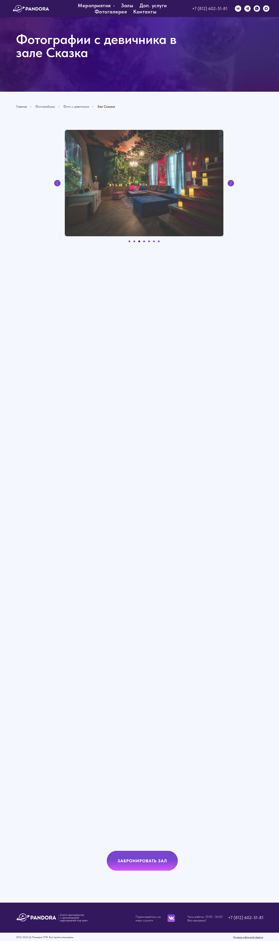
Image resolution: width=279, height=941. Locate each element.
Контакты (144, 12)
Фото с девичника (76, 106)
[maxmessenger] (266, 8)
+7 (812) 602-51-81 (209, 8)
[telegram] (247, 8)
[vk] (238, 8)
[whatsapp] (257, 8)
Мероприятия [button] (95, 5)
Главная (21, 106)
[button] (142, 861)
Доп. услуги (153, 5)
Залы (127, 5)
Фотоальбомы (45, 106)
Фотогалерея (111, 12)
